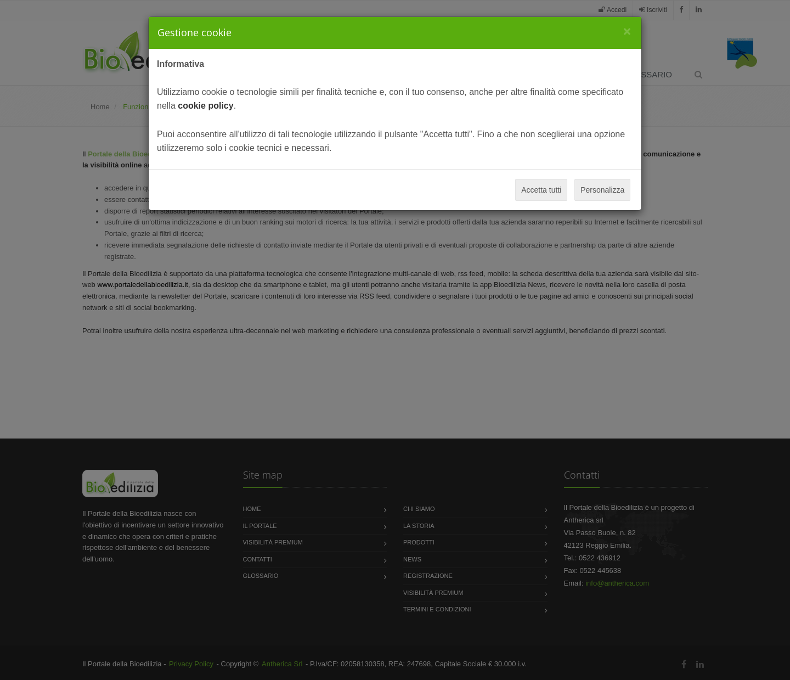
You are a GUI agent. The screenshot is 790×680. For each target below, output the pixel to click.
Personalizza (602, 190)
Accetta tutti (541, 190)
